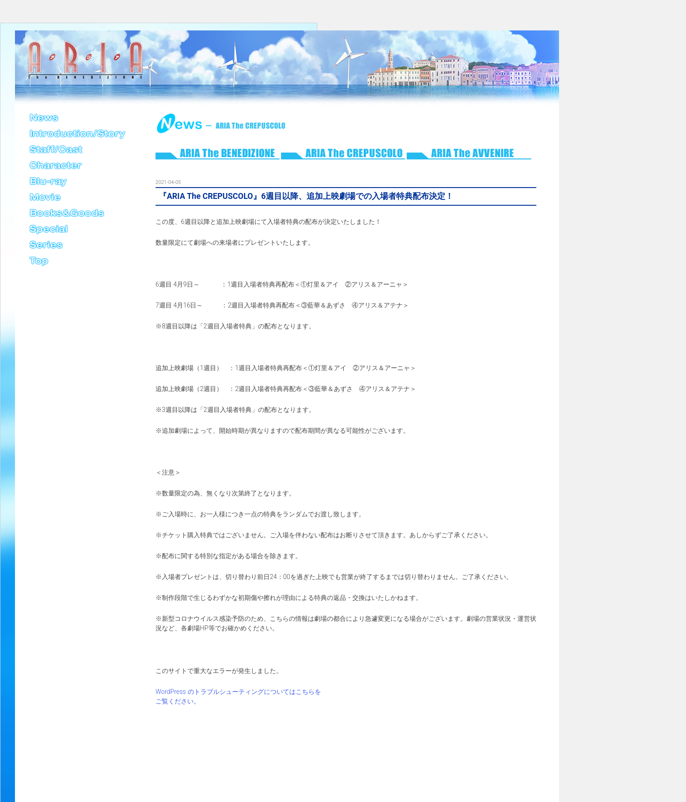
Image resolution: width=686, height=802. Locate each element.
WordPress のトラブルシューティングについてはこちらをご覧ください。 (238, 696)
